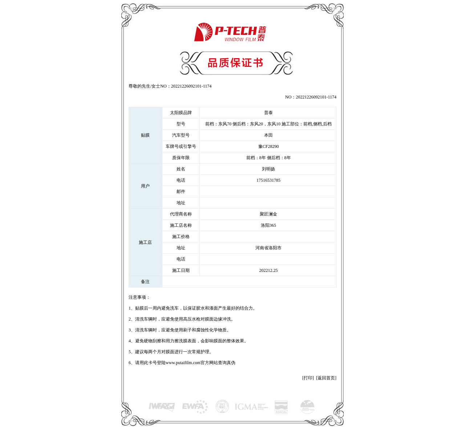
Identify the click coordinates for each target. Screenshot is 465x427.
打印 (308, 377)
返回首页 (326, 377)
